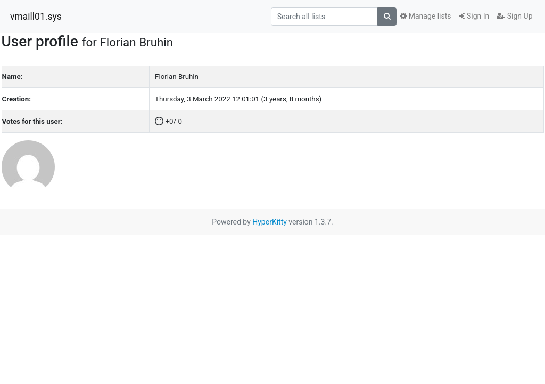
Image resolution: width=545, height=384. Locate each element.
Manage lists (425, 16)
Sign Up (514, 16)
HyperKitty (269, 222)
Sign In (474, 16)
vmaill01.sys (36, 16)
